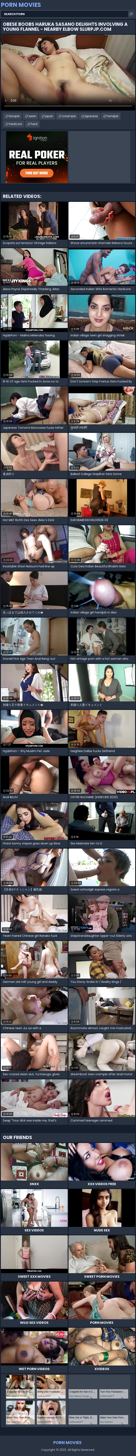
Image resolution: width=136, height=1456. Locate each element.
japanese (91, 116)
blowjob (14, 116)
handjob (113, 116)
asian (32, 116)
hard (34, 124)
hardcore (15, 124)
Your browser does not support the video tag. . (68, 73)
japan (49, 116)
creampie (69, 116)
